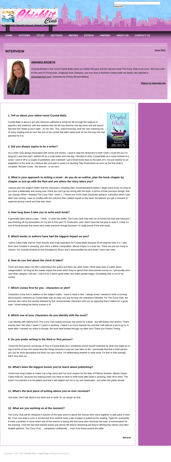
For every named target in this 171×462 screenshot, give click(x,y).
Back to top (127, 437)
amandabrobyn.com (41, 76)
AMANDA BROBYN (43, 62)
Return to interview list (153, 83)
